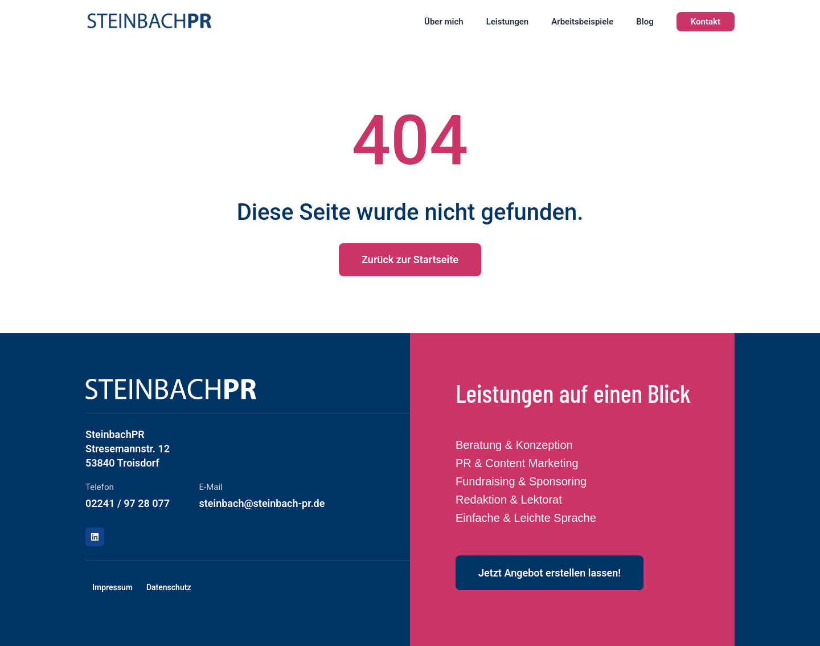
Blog (644, 22)
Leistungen (507, 22)
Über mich (444, 22)
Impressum (112, 587)
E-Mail (211, 487)
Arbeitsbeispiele (582, 22)
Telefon (99, 487)
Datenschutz (168, 587)
